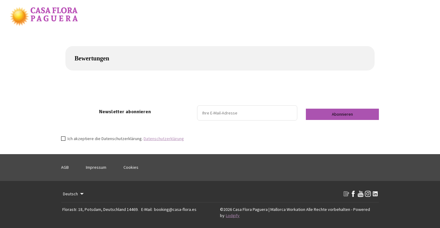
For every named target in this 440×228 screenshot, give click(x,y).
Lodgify (233, 215)
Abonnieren (342, 114)
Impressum (96, 167)
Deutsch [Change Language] (74, 194)
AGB (65, 167)
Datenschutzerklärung (164, 138)
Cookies (130, 167)
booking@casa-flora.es (175, 209)
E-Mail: (146, 209)
